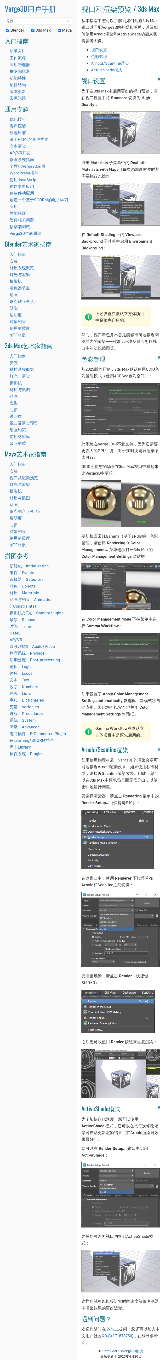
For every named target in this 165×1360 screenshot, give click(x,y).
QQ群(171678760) (117, 1335)
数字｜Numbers (24, 686)
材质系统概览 (22, 267)
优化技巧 (18, 119)
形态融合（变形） (26, 511)
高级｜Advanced (25, 726)
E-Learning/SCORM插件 (31, 740)
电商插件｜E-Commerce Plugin (38, 733)
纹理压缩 (18, 132)
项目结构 (18, 84)
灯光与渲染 (20, 274)
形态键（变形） (24, 301)
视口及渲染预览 (24, 423)
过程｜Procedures (26, 713)
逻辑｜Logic (21, 666)
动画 (14, 294)
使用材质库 (20, 328)
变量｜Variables (24, 706)
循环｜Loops (21, 673)
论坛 (111, 1328)
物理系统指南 (22, 159)
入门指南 (18, 254)
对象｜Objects (23, 585)
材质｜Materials (24, 592)
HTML (15, 632)
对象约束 (18, 321)
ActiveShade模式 (106, 69)
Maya (65, 30)
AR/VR (16, 639)
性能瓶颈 (18, 213)
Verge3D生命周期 (25, 233)
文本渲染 (18, 146)
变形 (14, 402)
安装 (14, 261)
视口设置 (99, 49)
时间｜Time (20, 626)
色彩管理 (99, 56)
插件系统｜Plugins (27, 753)
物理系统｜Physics (27, 653)
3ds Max (41, 30)
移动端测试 (20, 226)
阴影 (14, 308)
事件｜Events (22, 572)
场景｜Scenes (22, 619)
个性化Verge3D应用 (27, 166)
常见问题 (18, 98)
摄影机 (16, 281)
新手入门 (18, 51)
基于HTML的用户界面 (29, 139)
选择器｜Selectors (27, 579)
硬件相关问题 (22, 219)
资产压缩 (18, 125)
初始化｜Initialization (29, 565)
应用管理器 (20, 64)
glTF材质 (18, 334)
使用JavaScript (24, 179)
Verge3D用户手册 (30, 8)
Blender (15, 30)
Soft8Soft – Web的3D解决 (122, 1351)
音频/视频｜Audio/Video (32, 646)
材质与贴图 (20, 389)
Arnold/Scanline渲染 (110, 63)
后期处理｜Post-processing (35, 659)
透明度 (16, 314)
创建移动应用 (22, 193)
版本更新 (18, 91)
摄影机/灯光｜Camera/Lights (37, 612)
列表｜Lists (20, 693)
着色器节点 (20, 287)
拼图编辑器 (20, 71)
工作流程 (18, 57)
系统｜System (23, 720)
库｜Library (20, 746)
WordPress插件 (24, 172)
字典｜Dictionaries (27, 700)
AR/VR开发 (20, 152)
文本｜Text (19, 679)
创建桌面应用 (22, 186)
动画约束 (18, 429)
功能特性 (18, 78)
